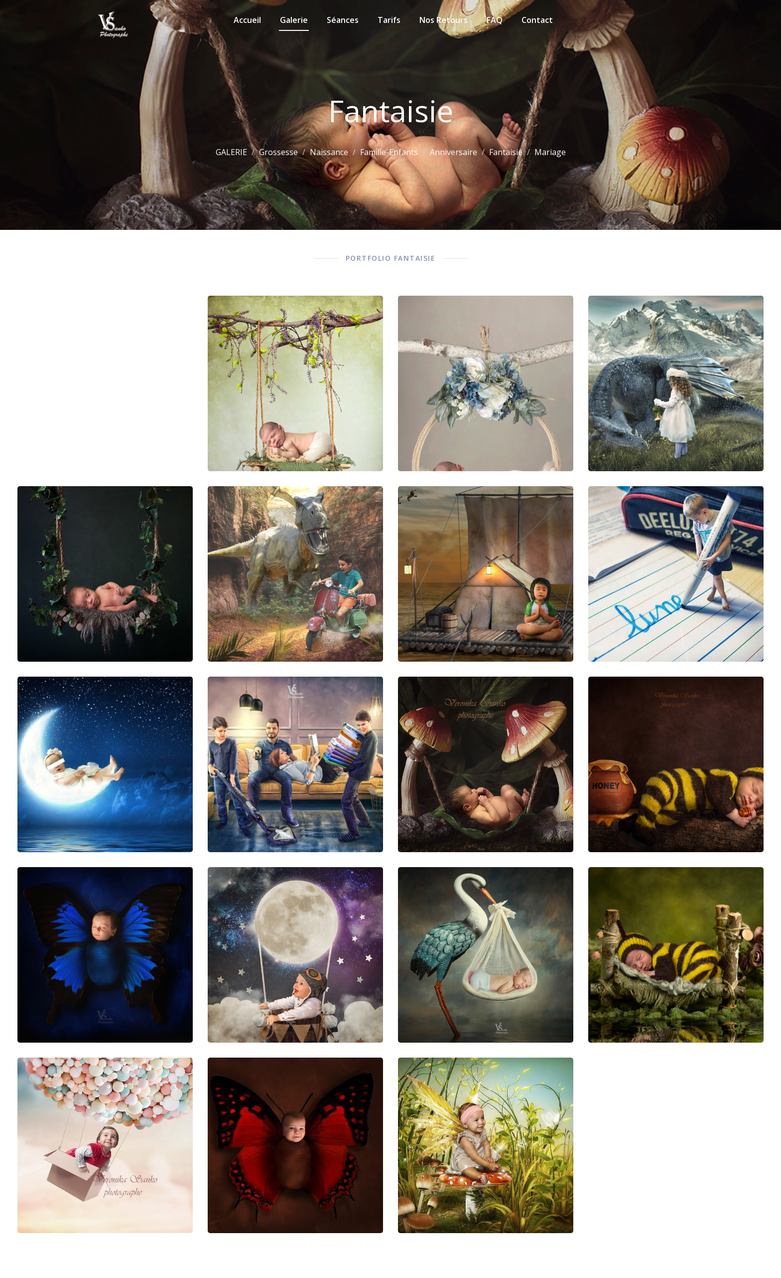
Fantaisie (505, 152)
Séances (343, 19)
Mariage (550, 152)
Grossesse (278, 152)
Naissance (329, 152)
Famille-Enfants (389, 152)
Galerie (294, 19)
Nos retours (443, 19)
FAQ (495, 19)
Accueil (247, 19)
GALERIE (231, 152)
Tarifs (389, 19)
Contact (537, 19)
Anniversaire (453, 152)
